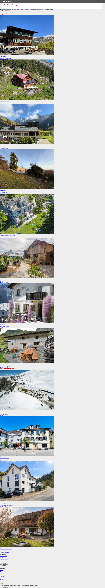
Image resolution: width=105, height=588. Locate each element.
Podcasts (1, 573)
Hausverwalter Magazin (4, 559)
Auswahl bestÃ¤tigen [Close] (48, 9)
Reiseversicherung (3, 577)
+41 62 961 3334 (3, 563)
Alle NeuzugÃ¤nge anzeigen (4, 369)
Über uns (1, 570)
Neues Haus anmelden (4, 557)
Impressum (2, 579)
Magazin (1, 571)
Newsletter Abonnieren (5, 587)
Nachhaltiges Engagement (4, 574)
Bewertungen (2, 576)
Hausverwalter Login (3, 556)
